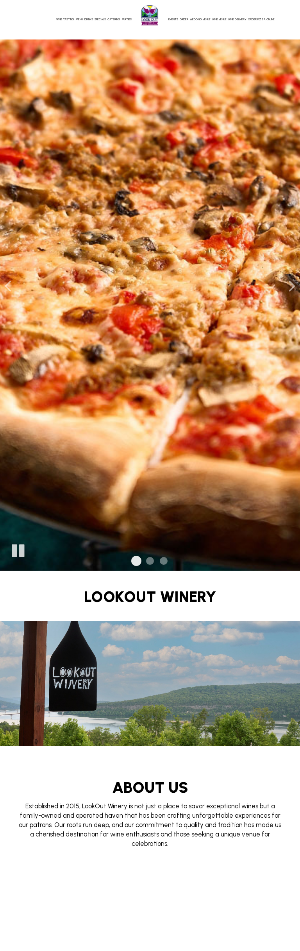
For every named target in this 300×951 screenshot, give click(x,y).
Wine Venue (219, 19)
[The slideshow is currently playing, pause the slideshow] (17, 549)
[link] (150, 15)
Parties (127, 19)
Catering (113, 19)
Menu (79, 19)
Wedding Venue (200, 19)
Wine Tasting (65, 19)
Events (173, 19)
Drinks (88, 19)
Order (184, 19)
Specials (100, 19)
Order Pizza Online (261, 19)
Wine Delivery (237, 19)
